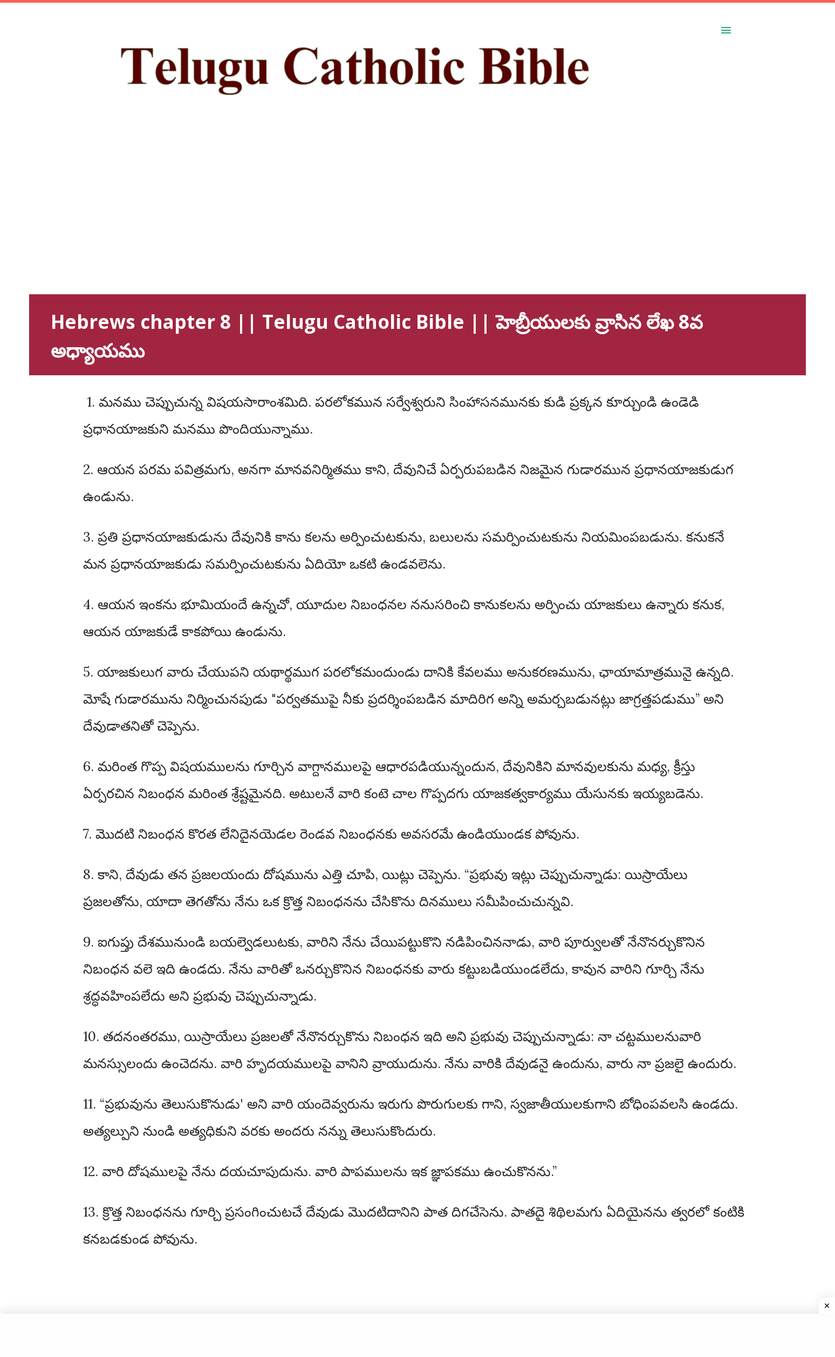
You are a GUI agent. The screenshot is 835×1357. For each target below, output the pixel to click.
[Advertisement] (352, 218)
